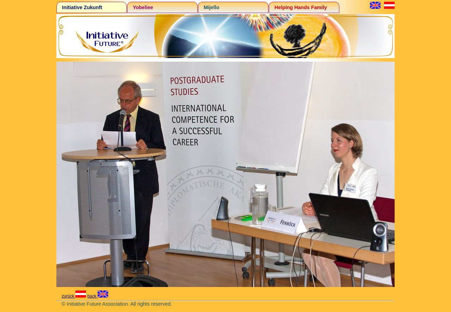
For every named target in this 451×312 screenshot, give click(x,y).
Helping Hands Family (300, 7)
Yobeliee (143, 7)
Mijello (211, 7)
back (97, 296)
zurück (74, 296)
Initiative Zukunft (82, 7)
